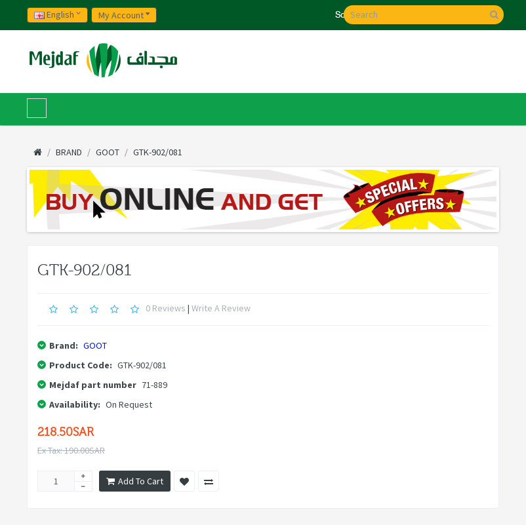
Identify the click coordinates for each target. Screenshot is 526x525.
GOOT (95, 345)
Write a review (221, 308)
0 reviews (166, 308)
